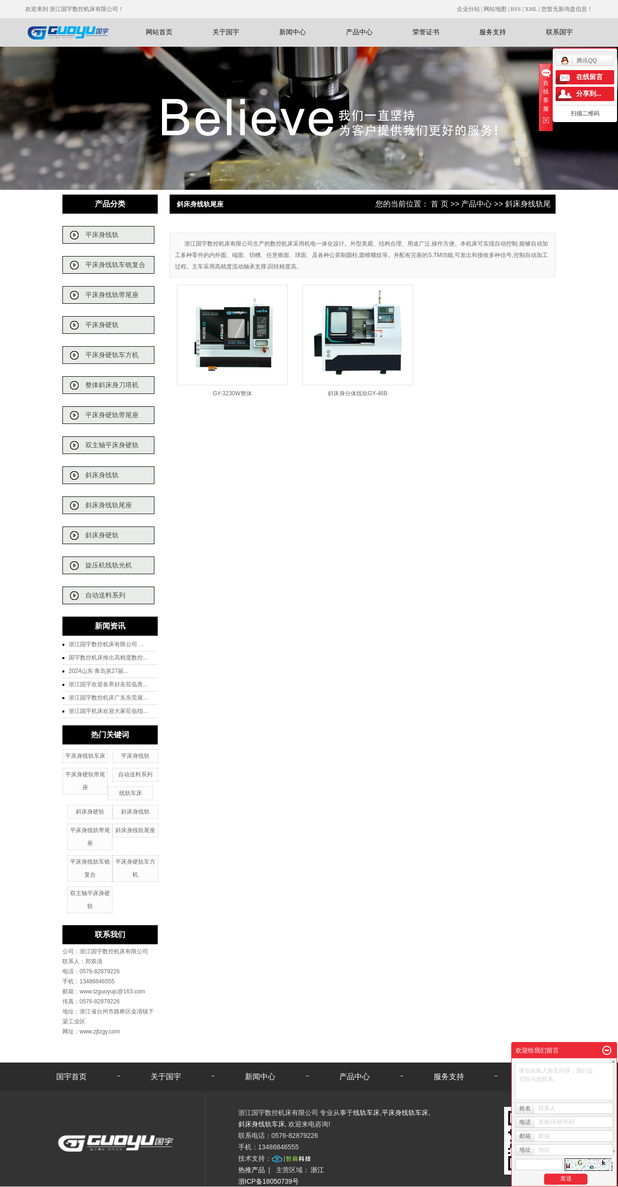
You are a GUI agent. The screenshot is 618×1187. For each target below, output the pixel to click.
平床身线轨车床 (85, 756)
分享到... (588, 93)
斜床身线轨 (102, 475)
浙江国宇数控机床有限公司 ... (106, 644)
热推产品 (251, 1170)
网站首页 (159, 32)
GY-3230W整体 (232, 393)
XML (531, 9)
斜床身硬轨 (102, 535)
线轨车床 (130, 793)
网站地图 (496, 9)
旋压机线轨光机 (108, 565)
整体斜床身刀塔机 (112, 385)
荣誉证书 (426, 32)
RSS (516, 9)
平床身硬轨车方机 (112, 355)
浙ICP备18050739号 (268, 1181)
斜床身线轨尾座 (108, 505)
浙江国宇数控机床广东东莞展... (108, 697)
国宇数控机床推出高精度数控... (108, 657)
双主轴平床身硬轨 (112, 445)
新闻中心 (292, 32)
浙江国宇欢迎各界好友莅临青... (108, 684)
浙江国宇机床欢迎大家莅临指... (108, 711)
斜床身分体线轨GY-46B (358, 393)
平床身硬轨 (102, 325)
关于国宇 (226, 32)
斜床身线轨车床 (261, 1124)
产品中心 (359, 32)
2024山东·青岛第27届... (98, 671)
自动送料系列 (105, 595)
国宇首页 (71, 1077)
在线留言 (589, 77)
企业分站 (468, 9)
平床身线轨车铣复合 (115, 264)
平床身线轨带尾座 (112, 295)
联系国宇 (559, 32)
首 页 (439, 204)
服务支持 (492, 32)
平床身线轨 (102, 234)
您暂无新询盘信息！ (567, 9)
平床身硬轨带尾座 (112, 415)
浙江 (317, 1170)
